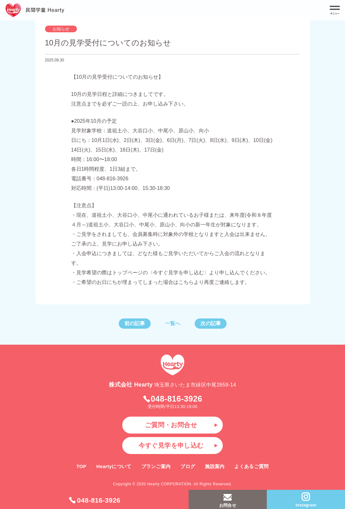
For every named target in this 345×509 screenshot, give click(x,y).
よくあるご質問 (251, 466)
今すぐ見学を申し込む (171, 445)
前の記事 (134, 323)
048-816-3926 (94, 500)
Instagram (306, 499)
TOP (81, 466)
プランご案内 (156, 466)
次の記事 (210, 323)
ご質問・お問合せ (171, 424)
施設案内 (214, 466)
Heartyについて (113, 466)
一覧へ (172, 323)
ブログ (187, 466)
